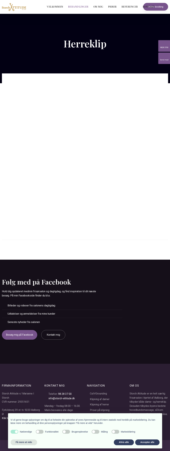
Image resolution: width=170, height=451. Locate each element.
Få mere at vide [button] (24, 442)
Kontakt (149, 6)
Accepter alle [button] (147, 442)
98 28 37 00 (65, 393)
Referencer (130, 6)
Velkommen (55, 6)
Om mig (98, 6)
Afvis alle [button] (124, 442)
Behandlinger (78, 6)
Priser (112, 6)
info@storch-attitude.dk (61, 398)
